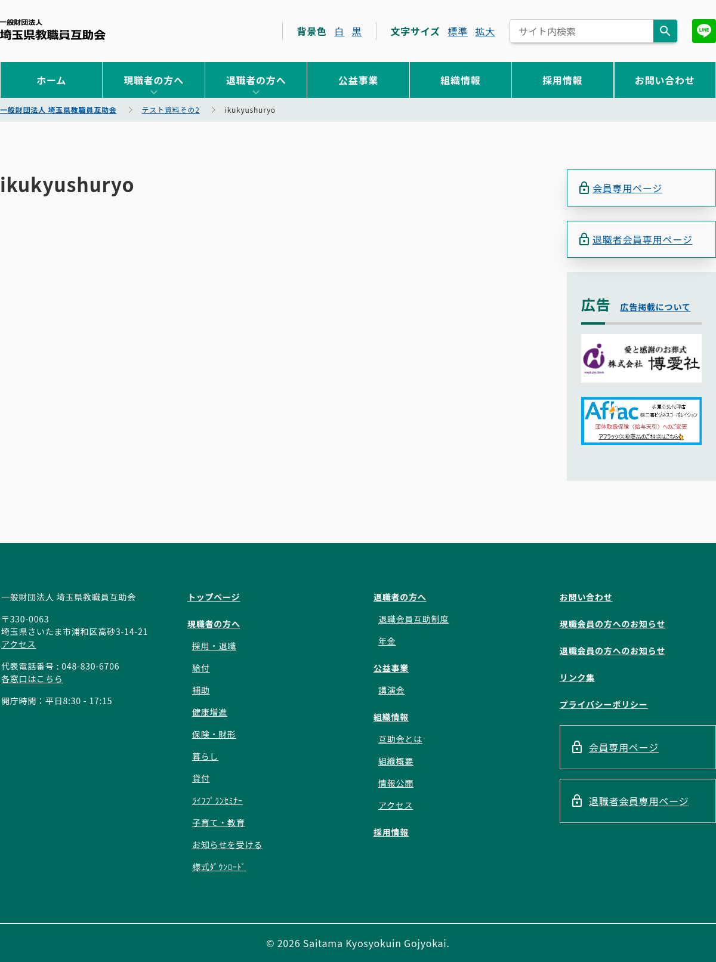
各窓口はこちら (32, 678)
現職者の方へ (154, 80)
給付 (201, 668)
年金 (387, 641)
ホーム (51, 80)
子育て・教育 (218, 822)
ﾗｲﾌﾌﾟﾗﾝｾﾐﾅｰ (217, 800)
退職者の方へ (256, 80)
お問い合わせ (665, 80)
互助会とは (400, 739)
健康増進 (209, 712)
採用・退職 (214, 646)
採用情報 (562, 80)
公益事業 (358, 80)
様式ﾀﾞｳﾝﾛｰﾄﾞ (219, 866)
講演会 (391, 690)
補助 (201, 690)
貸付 (201, 778)
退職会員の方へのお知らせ (612, 650)
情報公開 (395, 783)
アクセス (18, 644)
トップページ (213, 597)
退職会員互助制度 (413, 619)
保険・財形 (214, 734)
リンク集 (577, 677)
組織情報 (460, 80)
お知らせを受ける (227, 844)
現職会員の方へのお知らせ (612, 624)
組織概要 (395, 761)
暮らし (205, 756)
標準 (458, 31)
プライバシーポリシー (604, 704)
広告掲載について (656, 307)
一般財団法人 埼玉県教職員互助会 (53, 29)
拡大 (485, 31)
